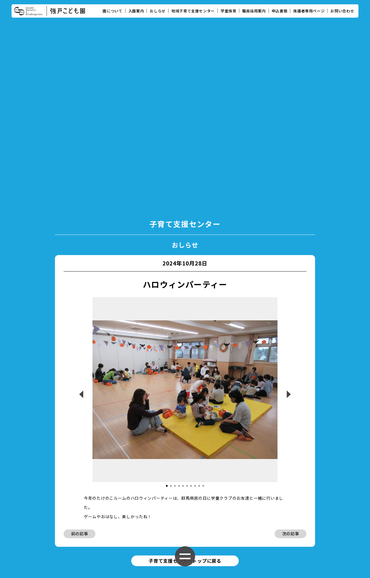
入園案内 (136, 11)
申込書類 (280, 11)
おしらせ (158, 11)
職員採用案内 (254, 11)
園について (112, 11)
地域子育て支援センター (193, 11)
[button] (167, 367)
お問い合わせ (342, 11)
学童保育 (228, 11)
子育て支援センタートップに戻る (185, 442)
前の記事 (79, 415)
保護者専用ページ (309, 11)
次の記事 (290, 415)
